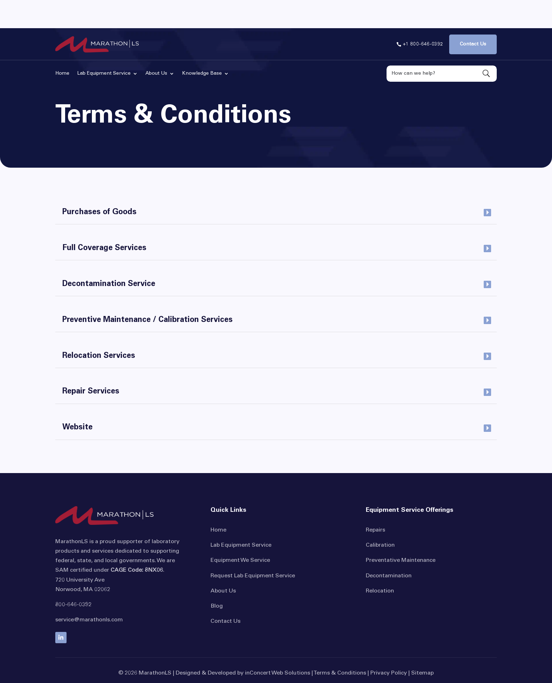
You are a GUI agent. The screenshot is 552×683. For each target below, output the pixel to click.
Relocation (380, 563)
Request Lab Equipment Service (253, 548)
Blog (217, 578)
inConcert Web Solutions (277, 645)
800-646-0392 (73, 576)
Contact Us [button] (473, 16)
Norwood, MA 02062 (82, 561)
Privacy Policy (388, 645)
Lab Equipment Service (241, 517)
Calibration (380, 517)
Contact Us (225, 593)
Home (218, 502)
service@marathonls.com (89, 592)
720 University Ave (80, 552)
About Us (223, 563)
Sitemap (422, 645)
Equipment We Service (240, 532)
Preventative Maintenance (400, 532)
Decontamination (389, 548)
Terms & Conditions (339, 645)
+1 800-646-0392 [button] (423, 16)
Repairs (375, 502)
